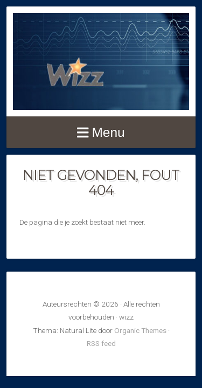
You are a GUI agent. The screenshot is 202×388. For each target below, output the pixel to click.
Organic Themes (140, 330)
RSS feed (101, 343)
